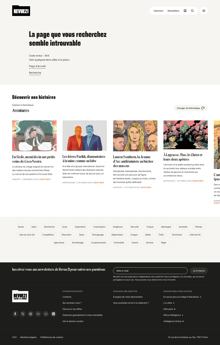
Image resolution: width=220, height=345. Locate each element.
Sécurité (134, 226)
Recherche (35, 72)
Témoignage (98, 234)
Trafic (161, 234)
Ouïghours (118, 226)
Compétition (48, 234)
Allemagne (166, 226)
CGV (14, 337)
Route (21, 226)
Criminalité (119, 242)
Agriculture (59, 242)
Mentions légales (28, 337)
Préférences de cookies (51, 337)
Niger (163, 242)
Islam (33, 226)
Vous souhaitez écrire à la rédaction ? (131, 303)
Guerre (135, 242)
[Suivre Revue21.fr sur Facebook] (15, 314)
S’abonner (158, 10)
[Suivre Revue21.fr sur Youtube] (38, 314)
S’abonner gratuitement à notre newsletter (83, 315)
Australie (183, 226)
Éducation (66, 234)
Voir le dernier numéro (73, 321)
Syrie (64, 226)
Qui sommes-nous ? (72, 303)
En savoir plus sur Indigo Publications (181, 297)
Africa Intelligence (172, 315)
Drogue (134, 234)
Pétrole (198, 226)
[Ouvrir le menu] (204, 11)
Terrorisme (177, 234)
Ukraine (149, 242)
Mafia (148, 234)
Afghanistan (117, 234)
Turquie (149, 226)
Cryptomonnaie (98, 242)
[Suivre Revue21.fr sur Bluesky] (46, 314)
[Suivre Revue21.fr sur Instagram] (31, 314)
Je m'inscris (199, 270)
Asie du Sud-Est (27, 234)
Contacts (67, 297)
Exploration (80, 226)
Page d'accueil (37, 66)
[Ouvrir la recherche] (192, 11)
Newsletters (173, 10)
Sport (81, 234)
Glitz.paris (168, 309)
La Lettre (167, 303)
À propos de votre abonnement (127, 297)
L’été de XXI (195, 234)
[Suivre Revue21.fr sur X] (23, 314)
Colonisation (99, 226)
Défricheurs (69, 183)
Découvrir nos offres (72, 309)
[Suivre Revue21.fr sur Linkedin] (53, 314)
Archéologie (78, 242)
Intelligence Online (172, 321)
